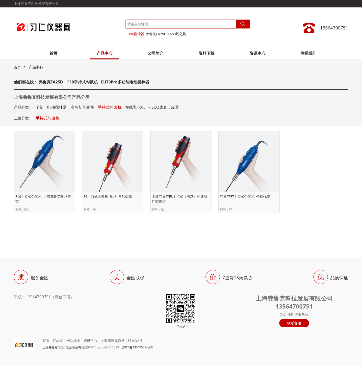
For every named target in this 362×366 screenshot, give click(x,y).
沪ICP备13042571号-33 (138, 347)
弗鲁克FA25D (156, 33)
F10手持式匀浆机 (82, 82)
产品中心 (104, 53)
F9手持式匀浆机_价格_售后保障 (107, 196)
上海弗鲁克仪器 (113, 340)
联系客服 (294, 323)
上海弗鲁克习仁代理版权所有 (62, 347)
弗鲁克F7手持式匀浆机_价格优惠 (245, 196)
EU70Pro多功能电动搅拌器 (125, 82)
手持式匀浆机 (110, 107)
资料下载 (206, 53)
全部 (40, 107)
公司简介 (155, 53)
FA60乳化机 (177, 33)
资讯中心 (257, 53)
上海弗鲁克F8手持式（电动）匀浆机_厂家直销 (180, 199)
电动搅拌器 (57, 107)
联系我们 (308, 53)
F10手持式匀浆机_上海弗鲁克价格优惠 (43, 199)
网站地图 (73, 340)
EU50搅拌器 (135, 33)
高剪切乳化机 (82, 107)
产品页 (58, 340)
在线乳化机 (135, 107)
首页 (53, 53)
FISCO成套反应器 (163, 107)
